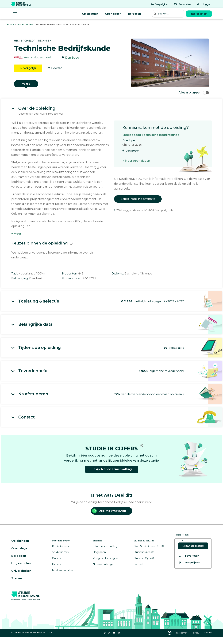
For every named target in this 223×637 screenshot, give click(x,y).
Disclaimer (181, 632)
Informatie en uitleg (105, 546)
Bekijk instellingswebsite (137, 199)
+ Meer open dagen (136, 160)
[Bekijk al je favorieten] (188, 556)
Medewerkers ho (62, 570)
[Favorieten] (182, 4)
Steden (16, 578)
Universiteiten (21, 570)
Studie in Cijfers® (144, 558)
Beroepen (134, 13)
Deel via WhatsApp (109, 510)
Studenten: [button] (69, 273)
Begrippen (99, 552)
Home (10, 24)
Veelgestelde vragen (105, 558)
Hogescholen (21, 563)
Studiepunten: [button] (72, 278)
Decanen (57, 564)
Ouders (56, 558)
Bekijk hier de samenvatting (111, 469)
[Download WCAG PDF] (169, 633)
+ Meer (16, 233)
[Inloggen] (204, 4)
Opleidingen (90, 13)
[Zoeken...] (168, 13)
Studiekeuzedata (144, 552)
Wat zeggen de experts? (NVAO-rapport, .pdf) (143, 210)
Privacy (196, 632)
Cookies (208, 632)
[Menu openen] (14, 13)
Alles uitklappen (194, 92)
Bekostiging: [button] (20, 278)
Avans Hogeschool (37, 57)
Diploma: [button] (118, 273)
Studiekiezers (60, 552)
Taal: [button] (14, 273)
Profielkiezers (60, 546)
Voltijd (26, 83)
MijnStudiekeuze (193, 545)
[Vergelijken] (159, 4)
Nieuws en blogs (103, 564)
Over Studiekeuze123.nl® (149, 546)
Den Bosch (72, 57)
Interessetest (198, 13)
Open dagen (113, 13)
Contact (138, 564)
